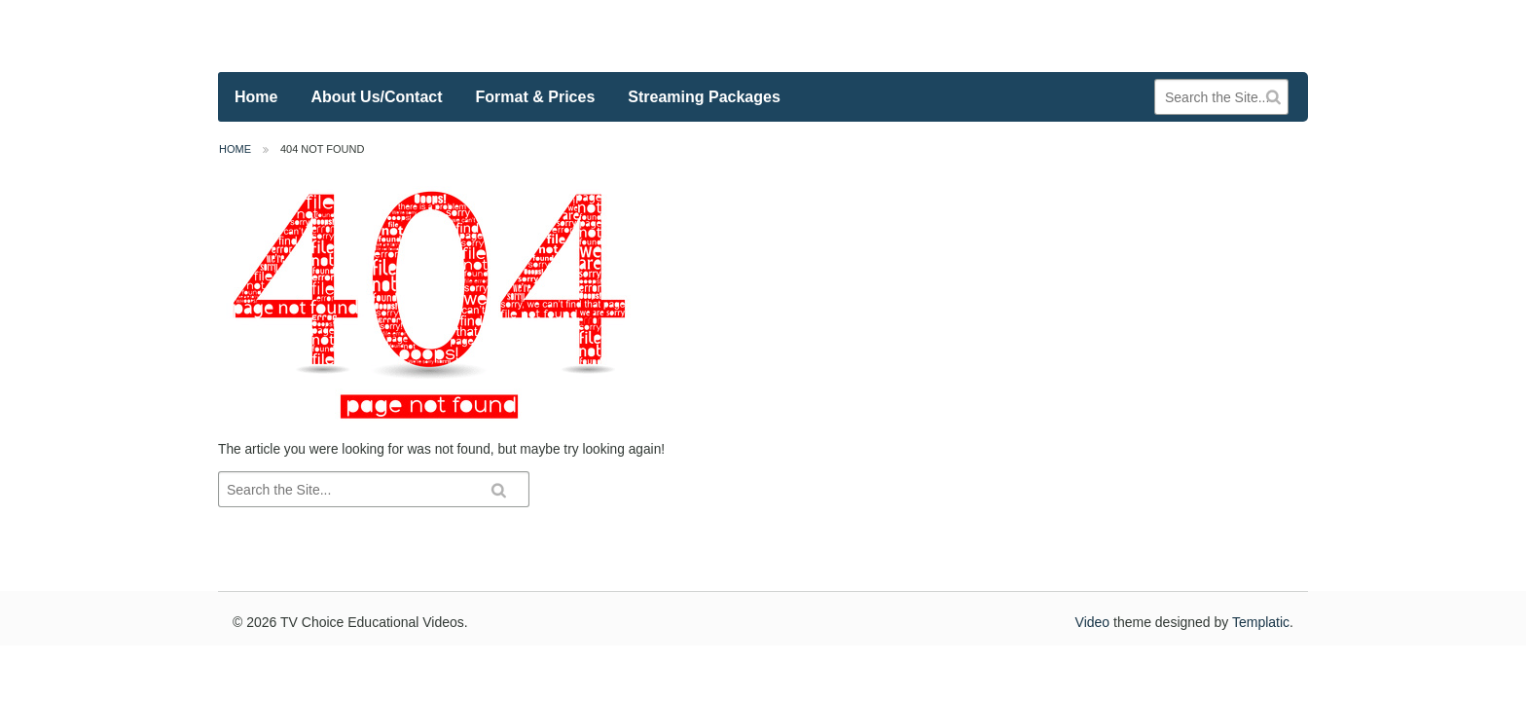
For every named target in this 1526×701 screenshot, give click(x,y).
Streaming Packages (704, 97)
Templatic (1261, 622)
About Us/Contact (376, 97)
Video (1092, 622)
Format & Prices (536, 97)
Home (256, 97)
